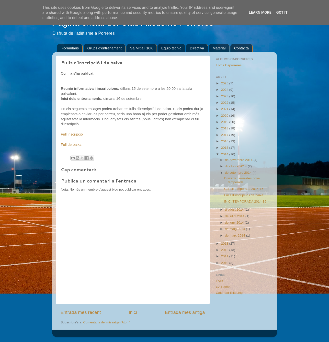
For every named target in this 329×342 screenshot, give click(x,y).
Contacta (241, 48)
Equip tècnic (171, 48)
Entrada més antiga (185, 312)
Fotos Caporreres (229, 65)
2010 (225, 263)
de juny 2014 (235, 222)
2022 (225, 102)
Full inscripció (72, 134)
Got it (281, 12)
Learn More (260, 12)
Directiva (197, 48)
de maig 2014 (235, 229)
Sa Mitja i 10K (141, 48)
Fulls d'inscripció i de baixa (243, 195)
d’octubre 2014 (236, 166)
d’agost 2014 (235, 209)
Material (219, 48)
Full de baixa (71, 145)
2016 (225, 141)
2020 (225, 115)
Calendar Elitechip (229, 293)
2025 (225, 83)
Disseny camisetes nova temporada (242, 180)
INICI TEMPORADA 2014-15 (245, 201)
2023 (225, 96)
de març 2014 (235, 235)
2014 (225, 154)
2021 (225, 109)
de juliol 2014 (235, 216)
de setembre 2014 (239, 172)
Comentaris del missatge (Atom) (106, 322)
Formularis (70, 48)
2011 (225, 256)
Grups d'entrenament (104, 48)
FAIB (219, 281)
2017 (225, 135)
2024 (225, 89)
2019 (225, 122)
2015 (225, 147)
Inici (133, 312)
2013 (225, 243)
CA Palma (223, 287)
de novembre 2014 (239, 160)
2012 (225, 250)
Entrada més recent (81, 312)
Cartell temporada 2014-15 (243, 189)
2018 (225, 128)
